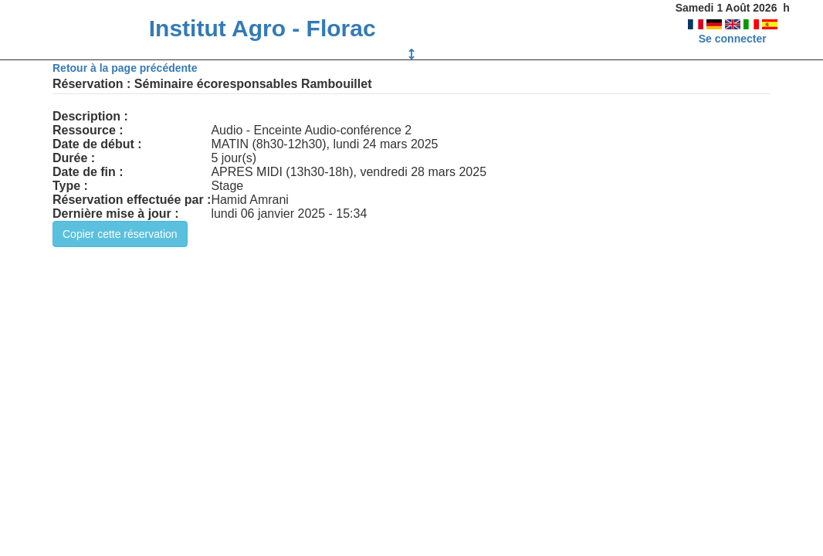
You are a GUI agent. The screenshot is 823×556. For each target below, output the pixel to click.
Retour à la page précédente (125, 68)
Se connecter (733, 38)
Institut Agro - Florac (262, 28)
